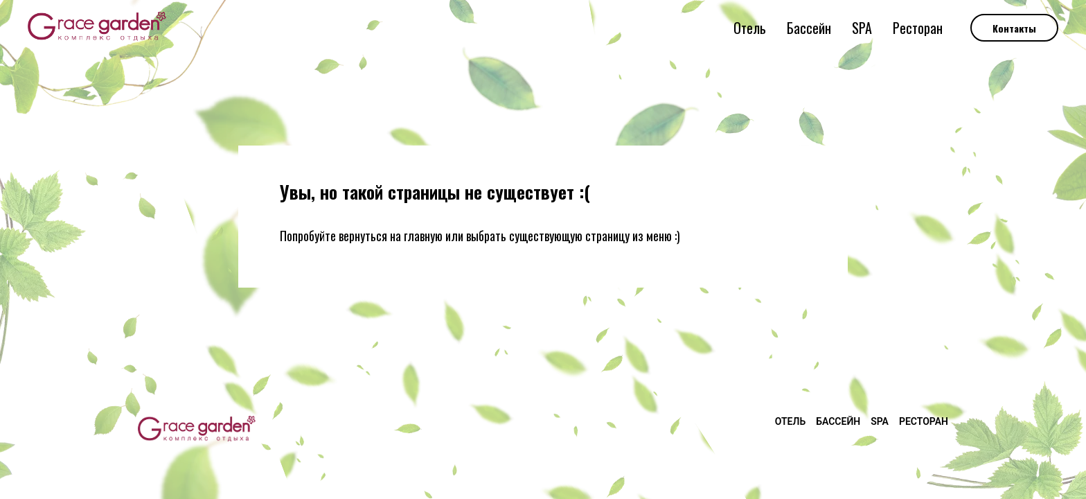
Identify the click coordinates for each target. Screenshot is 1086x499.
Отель (749, 27)
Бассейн (809, 27)
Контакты (1014, 28)
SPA (862, 27)
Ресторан (918, 27)
